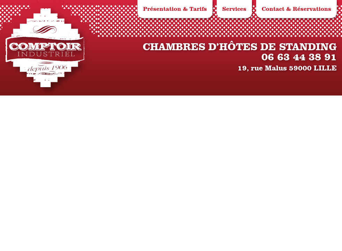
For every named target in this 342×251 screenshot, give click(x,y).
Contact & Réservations (296, 9)
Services (234, 9)
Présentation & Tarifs (175, 9)
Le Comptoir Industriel (45, 48)
